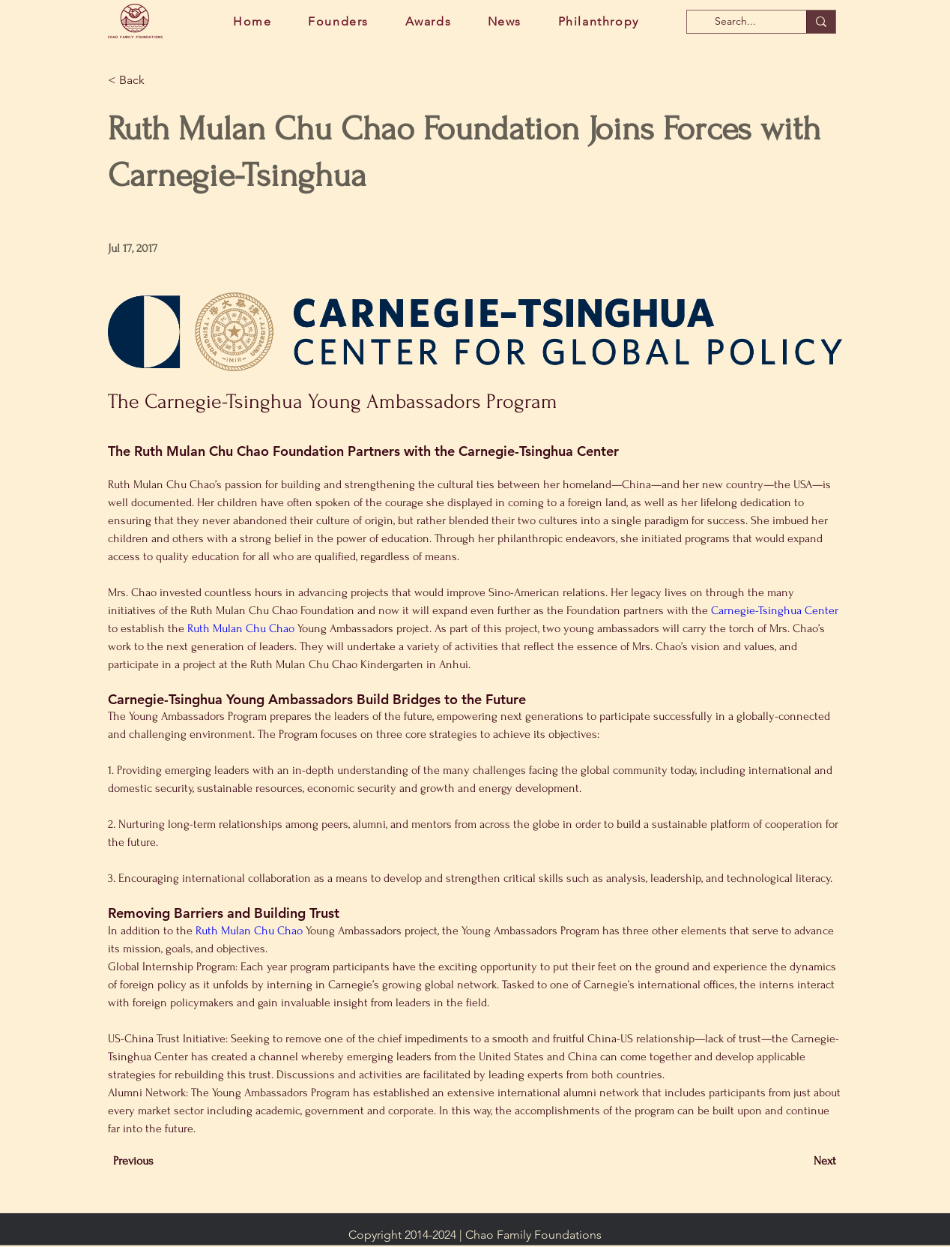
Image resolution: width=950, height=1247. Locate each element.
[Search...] (735, 21)
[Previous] (162, 1161)
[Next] (798, 1161)
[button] (157, 80)
